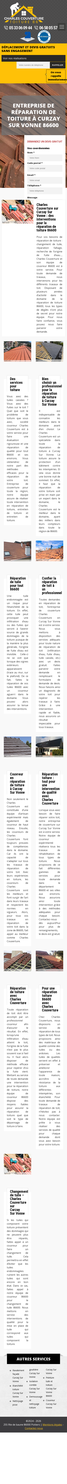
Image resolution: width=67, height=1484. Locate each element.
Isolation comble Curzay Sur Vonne (34, 1387)
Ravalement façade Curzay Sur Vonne (18, 1376)
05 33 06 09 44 (18, 28)
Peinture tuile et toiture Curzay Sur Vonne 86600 (51, 1386)
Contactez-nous (34, 1428)
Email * (31, 175)
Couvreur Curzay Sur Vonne (51, 1404)
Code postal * (35, 163)
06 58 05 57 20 (48, 28)
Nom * (31, 152)
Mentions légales (52, 1424)
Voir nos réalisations (15, 58)
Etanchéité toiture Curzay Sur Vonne (18, 1391)
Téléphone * (34, 185)
